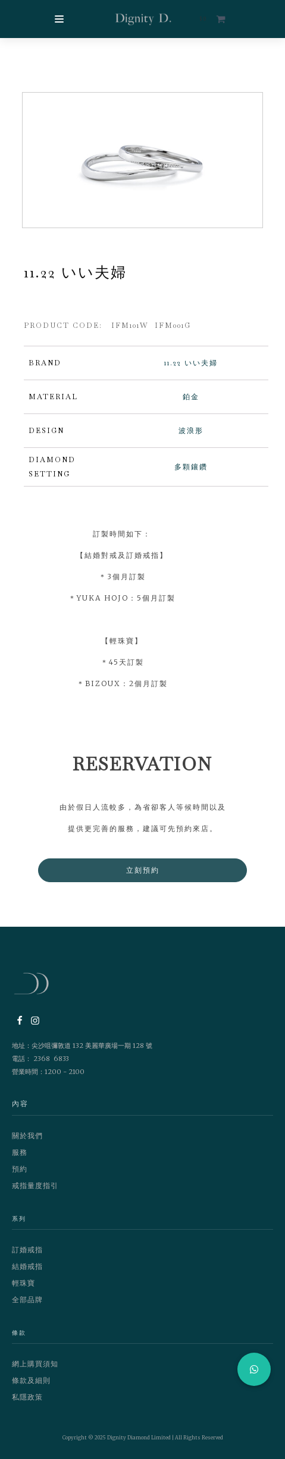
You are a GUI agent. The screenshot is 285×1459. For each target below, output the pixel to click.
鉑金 (191, 397)
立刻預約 (142, 870)
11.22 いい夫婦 (191, 363)
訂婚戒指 (27, 1249)
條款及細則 (31, 1380)
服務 (19, 1152)
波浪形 (190, 430)
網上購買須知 (35, 1363)
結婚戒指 (27, 1266)
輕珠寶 (23, 1282)
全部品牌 (27, 1299)
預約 (19, 1168)
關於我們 (27, 1135)
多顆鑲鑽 (191, 467)
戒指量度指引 (35, 1185)
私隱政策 (27, 1396)
